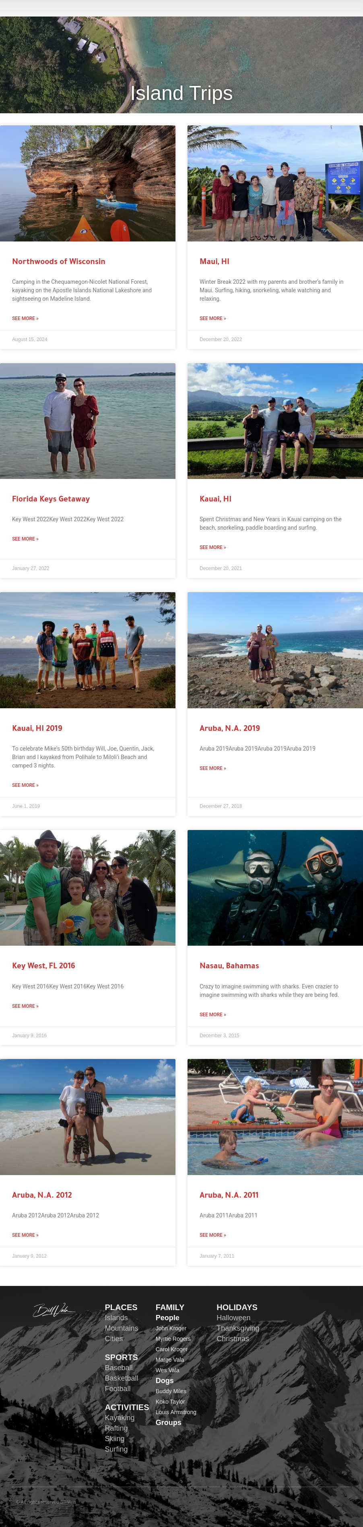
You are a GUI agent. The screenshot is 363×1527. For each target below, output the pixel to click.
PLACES (121, 1307)
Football (118, 1389)
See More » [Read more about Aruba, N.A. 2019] (213, 768)
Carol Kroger (172, 1349)
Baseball (119, 1368)
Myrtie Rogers (173, 1339)
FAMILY (170, 1307)
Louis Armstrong (176, 1412)
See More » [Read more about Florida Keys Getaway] (25, 539)
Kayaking (120, 1418)
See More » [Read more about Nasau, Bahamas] (213, 1014)
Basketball (121, 1378)
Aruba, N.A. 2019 (230, 729)
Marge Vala (170, 1359)
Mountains (121, 1328)
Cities (114, 1339)
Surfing (116, 1449)
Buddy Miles (171, 1391)
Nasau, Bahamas (229, 967)
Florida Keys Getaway (51, 500)
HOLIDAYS (237, 1307)
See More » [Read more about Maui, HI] (213, 318)
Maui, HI (214, 262)
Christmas (233, 1339)
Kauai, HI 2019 (37, 729)
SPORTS (121, 1357)
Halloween (233, 1318)
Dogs (165, 1381)
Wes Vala (167, 1370)
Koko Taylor (170, 1401)
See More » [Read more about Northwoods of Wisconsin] (25, 318)
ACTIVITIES (127, 1407)
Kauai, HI (215, 500)
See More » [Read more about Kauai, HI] (213, 547)
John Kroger (171, 1328)
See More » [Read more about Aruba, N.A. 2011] (213, 1235)
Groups (169, 1423)
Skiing (115, 1439)
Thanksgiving (238, 1328)
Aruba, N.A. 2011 (229, 1196)
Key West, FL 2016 (43, 967)
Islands (116, 1318)
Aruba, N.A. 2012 (42, 1196)
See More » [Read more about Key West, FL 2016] (25, 1006)
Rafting (116, 1428)
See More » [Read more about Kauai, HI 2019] (25, 785)
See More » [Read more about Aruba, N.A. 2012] (25, 1235)
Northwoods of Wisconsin (58, 262)
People (167, 1318)
